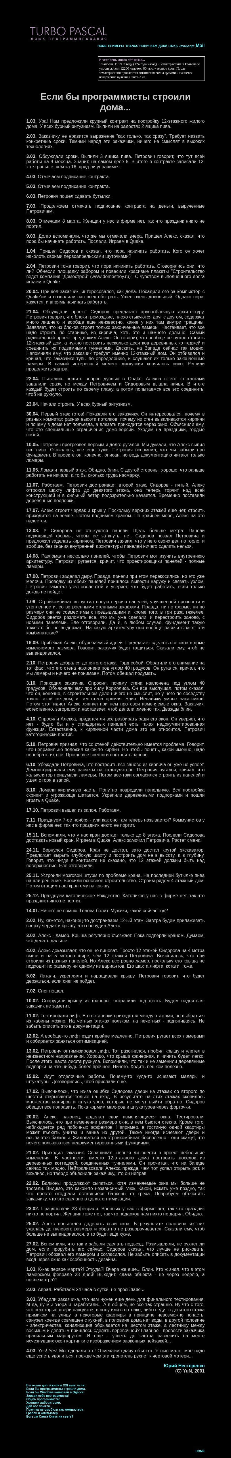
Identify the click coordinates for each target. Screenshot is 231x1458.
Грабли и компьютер (42, 1413)
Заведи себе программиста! (47, 1395)
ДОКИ (163, 46)
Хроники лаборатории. (43, 1402)
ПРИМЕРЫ (116, 46)
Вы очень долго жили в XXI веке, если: (56, 1385)
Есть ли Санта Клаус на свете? (49, 1416)
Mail (200, 45)
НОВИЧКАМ (148, 46)
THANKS (131, 46)
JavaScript (186, 46)
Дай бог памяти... (39, 1406)
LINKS (173, 46)
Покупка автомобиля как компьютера (54, 1409)
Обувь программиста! (43, 1399)
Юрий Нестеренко (184, 1365)
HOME (102, 46)
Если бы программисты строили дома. (56, 1388)
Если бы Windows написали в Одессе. (55, 1392)
